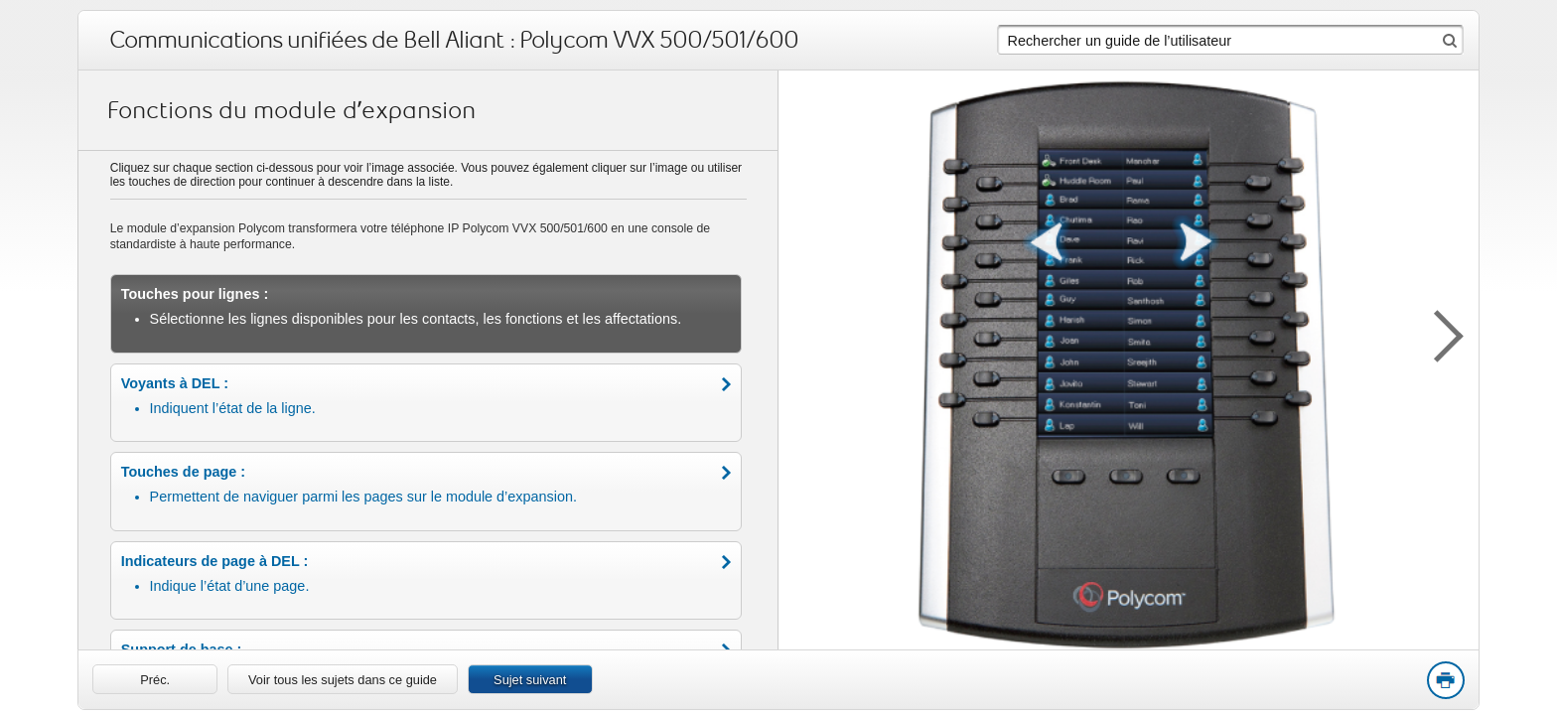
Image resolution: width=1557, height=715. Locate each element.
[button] (1439, 332)
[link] (154, 679)
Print (1445, 681)
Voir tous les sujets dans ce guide (342, 679)
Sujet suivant (530, 679)
